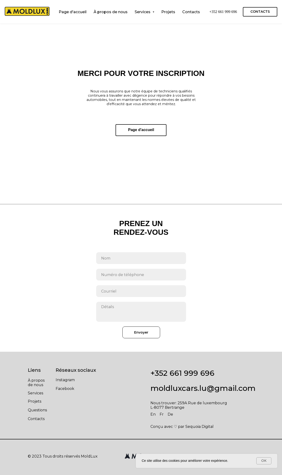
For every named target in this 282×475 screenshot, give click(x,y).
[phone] (141, 275)
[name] (141, 258)
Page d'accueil (73, 12)
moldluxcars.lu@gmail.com (203, 388)
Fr (162, 414)
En (153, 414)
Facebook (65, 388)
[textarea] (141, 312)
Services (35, 393)
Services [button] (143, 12)
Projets (168, 12)
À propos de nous (111, 12)
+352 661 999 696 (223, 12)
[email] (141, 291)
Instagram (65, 380)
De (170, 414)
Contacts (191, 12)
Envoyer (141, 332)
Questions (37, 410)
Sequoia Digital (199, 426)
